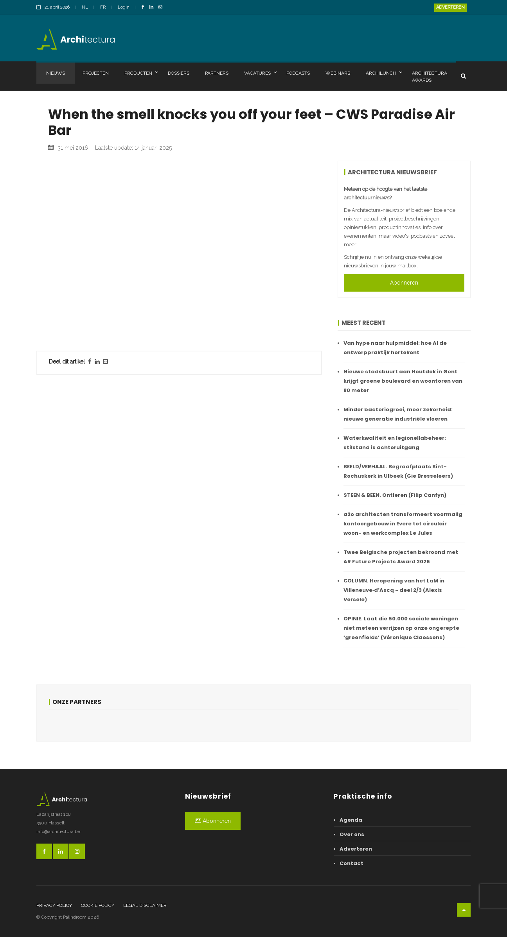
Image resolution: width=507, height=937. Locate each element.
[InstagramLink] (162, 7)
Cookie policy (97, 905)
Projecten (96, 73)
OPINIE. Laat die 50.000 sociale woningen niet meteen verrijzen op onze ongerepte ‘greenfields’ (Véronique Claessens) (401, 628)
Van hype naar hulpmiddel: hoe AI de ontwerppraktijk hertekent (395, 347)
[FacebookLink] (145, 7)
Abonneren (404, 282)
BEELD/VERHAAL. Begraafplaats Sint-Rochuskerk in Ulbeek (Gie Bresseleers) (398, 471)
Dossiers (178, 73)
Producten (141, 73)
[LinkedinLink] (153, 7)
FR (103, 7)
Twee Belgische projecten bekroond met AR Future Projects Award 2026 (400, 556)
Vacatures (260, 73)
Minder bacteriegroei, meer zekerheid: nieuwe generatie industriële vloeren (398, 414)
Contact (351, 863)
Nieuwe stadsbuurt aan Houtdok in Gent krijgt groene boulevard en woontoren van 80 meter (402, 381)
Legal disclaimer (145, 905)
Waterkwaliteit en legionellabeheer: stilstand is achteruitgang (394, 442)
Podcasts (298, 73)
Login (123, 7)
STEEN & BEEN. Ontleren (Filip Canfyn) (394, 495)
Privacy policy (54, 905)
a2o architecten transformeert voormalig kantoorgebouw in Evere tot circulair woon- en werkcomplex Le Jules (402, 524)
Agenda (351, 820)
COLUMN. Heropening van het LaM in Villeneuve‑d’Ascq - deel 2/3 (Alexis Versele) (393, 590)
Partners (216, 73)
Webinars (337, 73)
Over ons (352, 834)
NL (85, 7)
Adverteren (450, 7)
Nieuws (55, 73)
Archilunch (384, 73)
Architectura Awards (429, 76)
